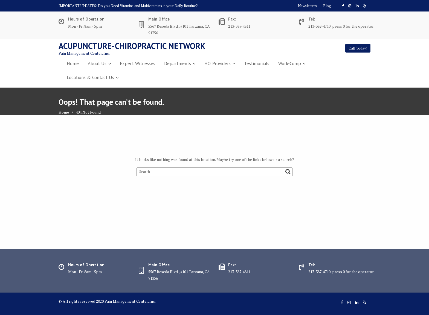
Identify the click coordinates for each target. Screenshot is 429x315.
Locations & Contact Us (90, 77)
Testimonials (256, 63)
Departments (177, 63)
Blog (327, 5)
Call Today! (358, 48)
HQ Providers (217, 63)
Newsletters (307, 5)
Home (73, 63)
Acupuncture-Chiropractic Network (132, 46)
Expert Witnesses (137, 63)
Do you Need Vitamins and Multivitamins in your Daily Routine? (148, 5)
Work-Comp (289, 63)
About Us (97, 63)
